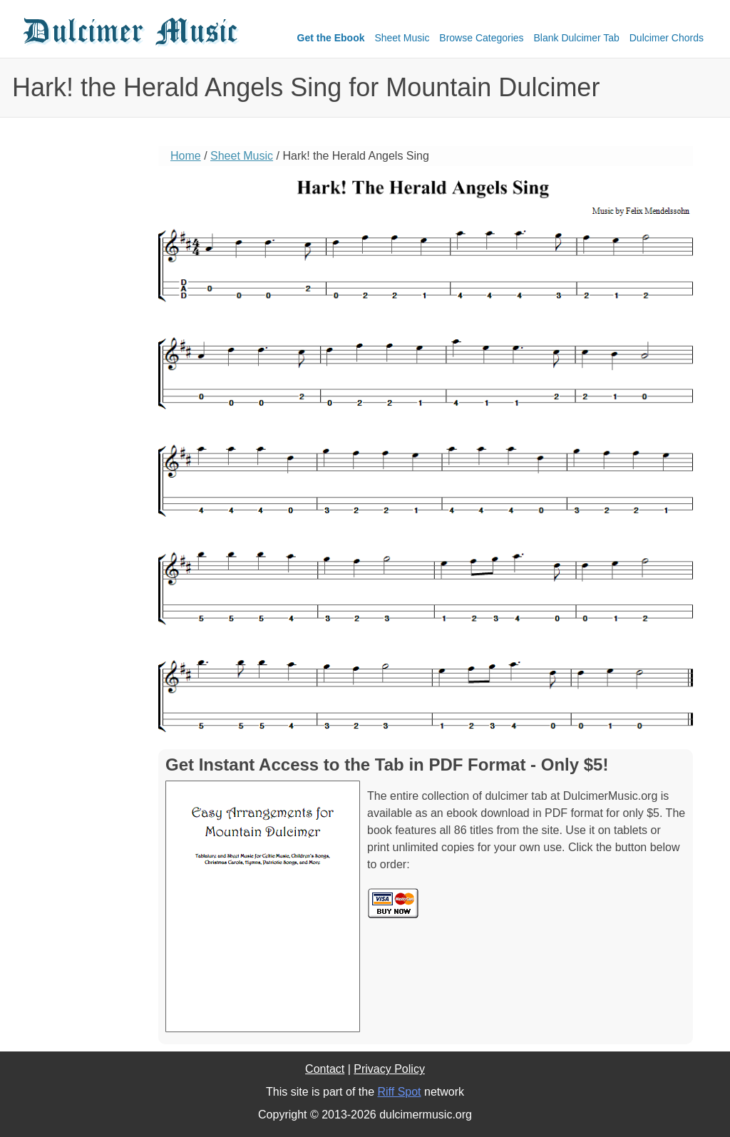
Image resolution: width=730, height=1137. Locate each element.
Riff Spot (399, 1092)
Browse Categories (481, 37)
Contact (324, 1069)
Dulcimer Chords (666, 37)
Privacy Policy (389, 1069)
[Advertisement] (76, 367)
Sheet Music (401, 37)
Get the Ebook (331, 37)
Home (185, 156)
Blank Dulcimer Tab (577, 37)
